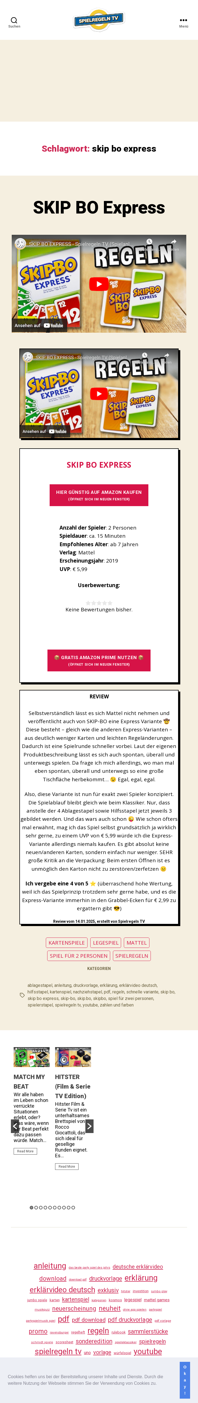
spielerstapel (40, 1005)
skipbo (99, 998)
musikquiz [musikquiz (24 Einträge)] (42, 1309)
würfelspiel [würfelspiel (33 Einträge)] (122, 1353)
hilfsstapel (38, 992)
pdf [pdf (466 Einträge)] (64, 1319)
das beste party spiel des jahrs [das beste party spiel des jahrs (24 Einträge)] (89, 1267)
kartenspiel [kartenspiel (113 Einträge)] (75, 1299)
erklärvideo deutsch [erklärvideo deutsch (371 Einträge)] (62, 1289)
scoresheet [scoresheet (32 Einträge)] (64, 1342)
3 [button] (41, 1207)
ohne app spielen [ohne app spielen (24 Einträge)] (134, 1309)
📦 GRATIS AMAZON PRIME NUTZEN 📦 (99, 660)
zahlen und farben (117, 1005)
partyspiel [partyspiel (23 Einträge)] (155, 1309)
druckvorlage (85, 985)
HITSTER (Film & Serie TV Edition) (73, 1086)
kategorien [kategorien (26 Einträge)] (99, 1300)
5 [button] (50, 1207)
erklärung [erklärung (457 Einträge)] (141, 1277)
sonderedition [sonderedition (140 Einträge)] (94, 1341)
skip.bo (84, 998)
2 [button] (36, 1207)
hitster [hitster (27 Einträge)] (125, 1291)
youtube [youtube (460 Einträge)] (148, 1351)
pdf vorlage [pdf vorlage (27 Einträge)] (163, 1321)
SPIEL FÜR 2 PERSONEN (78, 955)
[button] (159, 1384)
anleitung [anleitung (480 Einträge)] (50, 1265)
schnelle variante (142, 992)
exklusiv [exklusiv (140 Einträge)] (108, 1290)
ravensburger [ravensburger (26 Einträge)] (59, 1332)
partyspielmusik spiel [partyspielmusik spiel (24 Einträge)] (40, 1321)
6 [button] (54, 1207)
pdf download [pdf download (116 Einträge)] (89, 1320)
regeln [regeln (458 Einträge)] (98, 1330)
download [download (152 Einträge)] (53, 1278)
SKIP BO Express (99, 207)
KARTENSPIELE (67, 942)
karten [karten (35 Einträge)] (55, 1300)
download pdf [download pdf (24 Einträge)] (78, 1279)
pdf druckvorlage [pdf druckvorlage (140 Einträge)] (130, 1319)
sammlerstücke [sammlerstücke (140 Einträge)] (148, 1331)
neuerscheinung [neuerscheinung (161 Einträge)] (74, 1308)
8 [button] (64, 1207)
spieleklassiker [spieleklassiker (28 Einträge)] (126, 1342)
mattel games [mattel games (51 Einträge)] (157, 1299)
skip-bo (68, 998)
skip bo (167, 992)
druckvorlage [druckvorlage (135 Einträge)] (105, 1278)
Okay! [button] (184, 1380)
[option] (31, 1103)
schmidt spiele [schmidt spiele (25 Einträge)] (42, 1342)
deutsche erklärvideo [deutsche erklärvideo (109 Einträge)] (138, 1266)
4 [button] (45, 1207)
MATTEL (137, 942)
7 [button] (59, 1207)
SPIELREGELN (131, 955)
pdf (107, 992)
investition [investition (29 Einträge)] (141, 1291)
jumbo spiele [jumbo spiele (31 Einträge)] (37, 1300)
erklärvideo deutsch (138, 985)
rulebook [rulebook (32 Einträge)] (118, 1332)
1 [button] (31, 1207)
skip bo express (43, 998)
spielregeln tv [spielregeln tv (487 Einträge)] (58, 1351)
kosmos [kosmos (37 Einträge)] (115, 1300)
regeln (118, 992)
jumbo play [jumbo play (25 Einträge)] (159, 1291)
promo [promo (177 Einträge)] (38, 1331)
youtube (90, 1005)
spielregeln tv (68, 1005)
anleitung (62, 985)
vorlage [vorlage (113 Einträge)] (102, 1352)
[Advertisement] (99, 81)
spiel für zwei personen (130, 998)
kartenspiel (60, 992)
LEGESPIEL (106, 942)
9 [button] (68, 1207)
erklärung (108, 985)
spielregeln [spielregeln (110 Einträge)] (152, 1341)
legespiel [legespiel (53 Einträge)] (133, 1299)
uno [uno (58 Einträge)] (87, 1352)
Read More (25, 1151)
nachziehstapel (87, 992)
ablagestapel (40, 985)
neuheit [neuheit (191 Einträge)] (110, 1308)
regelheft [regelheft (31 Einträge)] (78, 1332)
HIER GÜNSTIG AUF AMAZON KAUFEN (99, 495)
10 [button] (73, 1207)
